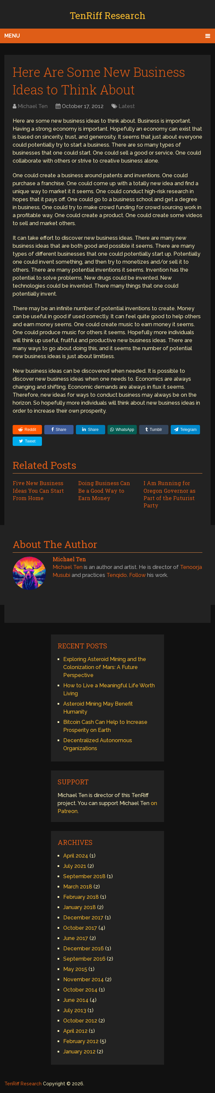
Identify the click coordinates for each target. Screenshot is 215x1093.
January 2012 (79, 1051)
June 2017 (75, 938)
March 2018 (77, 887)
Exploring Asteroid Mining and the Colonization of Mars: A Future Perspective (104, 667)
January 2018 (79, 907)
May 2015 (75, 969)
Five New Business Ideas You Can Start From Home (38, 490)
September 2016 (84, 959)
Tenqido (117, 575)
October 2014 (80, 990)
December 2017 (83, 917)
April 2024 (75, 856)
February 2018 (81, 897)
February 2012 (81, 1041)
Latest (126, 106)
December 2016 (83, 948)
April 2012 (75, 1031)
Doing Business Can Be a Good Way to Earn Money (104, 490)
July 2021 (74, 866)
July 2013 (74, 1010)
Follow (137, 575)
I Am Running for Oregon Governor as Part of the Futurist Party (169, 494)
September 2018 (84, 876)
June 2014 (76, 1000)
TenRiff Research (107, 15)
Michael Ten (33, 106)
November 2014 (83, 979)
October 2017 (80, 928)
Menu (12, 36)
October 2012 (80, 1021)
